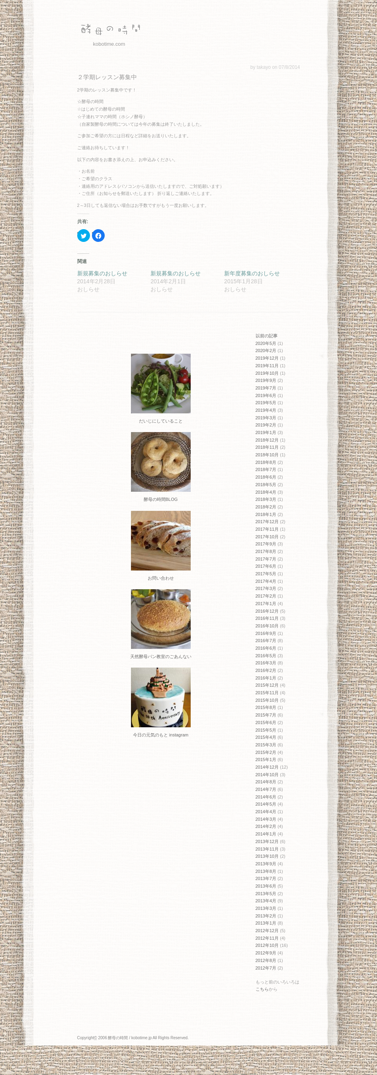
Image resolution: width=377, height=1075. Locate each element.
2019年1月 (266, 432)
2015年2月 (266, 752)
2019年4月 (266, 410)
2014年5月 (266, 804)
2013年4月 (266, 900)
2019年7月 (266, 388)
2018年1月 (266, 514)
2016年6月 (266, 648)
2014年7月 (266, 789)
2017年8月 (266, 551)
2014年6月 (266, 797)
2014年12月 (267, 767)
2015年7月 (266, 715)
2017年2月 (266, 596)
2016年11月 (267, 618)
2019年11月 (267, 365)
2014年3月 (266, 819)
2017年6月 (266, 566)
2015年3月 (266, 744)
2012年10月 (267, 945)
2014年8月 (266, 781)
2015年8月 (266, 707)
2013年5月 (266, 893)
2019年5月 (266, 402)
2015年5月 (266, 730)
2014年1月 (266, 834)
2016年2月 (266, 670)
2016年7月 (266, 640)
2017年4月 (266, 581)
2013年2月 (266, 915)
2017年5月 (266, 573)
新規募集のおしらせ (102, 273)
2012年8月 (266, 960)
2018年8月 (266, 462)
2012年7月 (266, 968)
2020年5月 (266, 343)
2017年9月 (266, 543)
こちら (262, 989)
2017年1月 (266, 603)
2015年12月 (267, 685)
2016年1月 (266, 678)
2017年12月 (267, 521)
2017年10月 (267, 536)
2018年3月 (266, 499)
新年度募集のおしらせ (252, 273)
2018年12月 (267, 440)
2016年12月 (267, 611)
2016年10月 (267, 625)
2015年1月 (266, 759)
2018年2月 (266, 506)
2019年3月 (266, 417)
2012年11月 (267, 938)
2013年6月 (266, 886)
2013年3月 (266, 908)
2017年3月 (266, 588)
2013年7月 (266, 878)
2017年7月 (266, 559)
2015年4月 (266, 737)
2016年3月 (266, 662)
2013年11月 (267, 849)
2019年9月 (266, 380)
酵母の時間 (109, 30)
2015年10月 (267, 700)
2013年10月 (267, 856)
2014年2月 (266, 826)
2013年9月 (266, 863)
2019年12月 (267, 358)
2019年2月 (266, 425)
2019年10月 (267, 373)
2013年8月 (266, 871)
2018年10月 (267, 454)
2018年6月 (266, 477)
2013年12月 (267, 841)
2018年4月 (266, 492)
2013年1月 (266, 923)
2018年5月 (266, 484)
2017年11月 (267, 529)
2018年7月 (266, 469)
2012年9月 (266, 952)
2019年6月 (266, 395)
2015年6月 (266, 722)
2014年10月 (267, 774)
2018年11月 (267, 447)
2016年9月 (266, 633)
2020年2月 (266, 350)
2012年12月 (267, 930)
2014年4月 (266, 811)
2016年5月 (266, 655)
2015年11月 (267, 692)
